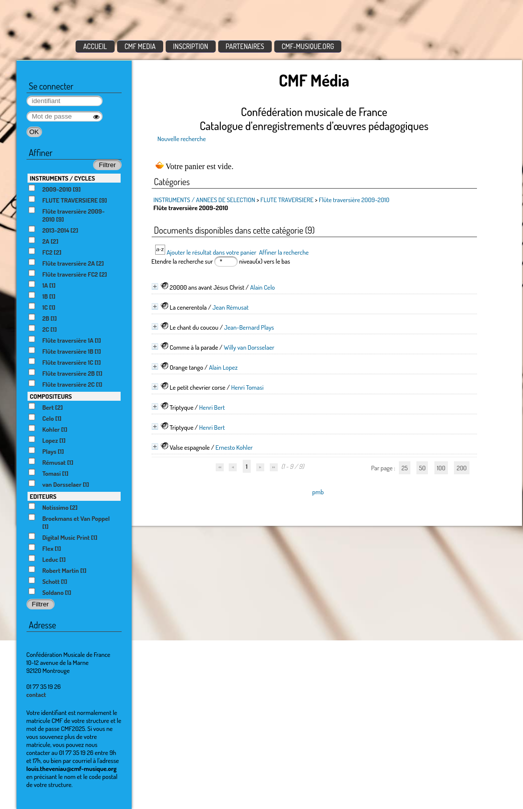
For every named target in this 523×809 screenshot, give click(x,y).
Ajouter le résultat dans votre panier (211, 252)
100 (441, 468)
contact (37, 694)
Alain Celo (262, 287)
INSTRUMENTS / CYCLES (62, 178)
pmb (318, 492)
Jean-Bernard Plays (249, 327)
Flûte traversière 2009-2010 (354, 200)
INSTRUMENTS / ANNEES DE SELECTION (204, 200)
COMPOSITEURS (51, 396)
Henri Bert (212, 407)
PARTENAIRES (245, 46)
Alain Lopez (223, 367)
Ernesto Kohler (233, 447)
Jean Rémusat (231, 307)
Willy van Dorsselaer (249, 347)
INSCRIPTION (190, 46)
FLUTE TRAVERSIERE (286, 200)
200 (461, 468)
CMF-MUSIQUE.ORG (308, 46)
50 (422, 468)
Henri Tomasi (247, 387)
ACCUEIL (95, 46)
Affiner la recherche (283, 252)
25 (404, 468)
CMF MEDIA (140, 46)
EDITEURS (43, 496)
